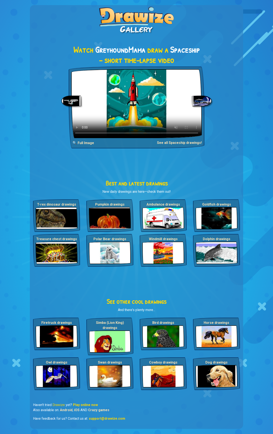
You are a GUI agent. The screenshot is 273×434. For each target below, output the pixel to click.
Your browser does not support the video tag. (136, 103)
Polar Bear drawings (109, 239)
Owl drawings (56, 362)
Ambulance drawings (163, 204)
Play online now (85, 405)
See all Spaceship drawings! (179, 143)
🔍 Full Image (83, 143)
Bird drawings (163, 323)
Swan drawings (110, 362)
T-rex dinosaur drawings (56, 204)
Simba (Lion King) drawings (110, 325)
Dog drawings (216, 362)
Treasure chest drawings (56, 239)
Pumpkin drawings (110, 204)
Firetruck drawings (56, 323)
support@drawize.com (107, 418)
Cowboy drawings (163, 362)
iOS (77, 410)
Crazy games (98, 410)
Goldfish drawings (216, 204)
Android (66, 410)
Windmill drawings (163, 239)
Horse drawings (216, 323)
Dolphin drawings (216, 239)
